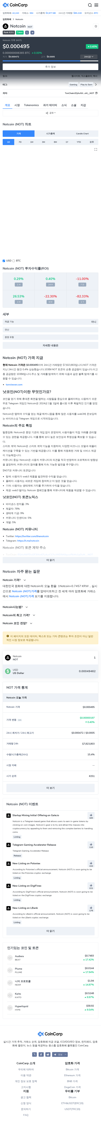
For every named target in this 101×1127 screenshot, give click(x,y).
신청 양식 (26, 1103)
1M (31, 142)
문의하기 (26, 1109)
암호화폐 (7, 19)
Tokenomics (31, 105)
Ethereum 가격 (72, 1075)
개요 (7, 105)
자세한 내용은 (50, 345)
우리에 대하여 (26, 1069)
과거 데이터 (50, 105)
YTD (79, 142)
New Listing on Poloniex (23, 863)
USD (8, 260)
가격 (19, 133)
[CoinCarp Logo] (16, 5)
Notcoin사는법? (15, 607)
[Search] (90, 5)
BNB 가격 (72, 1081)
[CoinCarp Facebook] (41, 1054)
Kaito (18, 994)
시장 (17, 105)
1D (8, 142)
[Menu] (96, 5)
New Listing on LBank (22, 908)
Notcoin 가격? (14, 580)
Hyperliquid (21, 1006)
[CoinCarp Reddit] (48, 1054)
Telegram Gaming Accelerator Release (31, 845)
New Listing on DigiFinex (23, 886)
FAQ (25, 1115)
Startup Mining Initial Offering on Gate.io (32, 815)
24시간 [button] (89, 56)
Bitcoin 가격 (72, 1069)
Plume (18, 968)
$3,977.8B (51, 13)
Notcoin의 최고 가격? (19, 615)
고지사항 (26, 1087)
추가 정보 (50, 67)
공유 (50, 112)
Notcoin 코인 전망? (17, 623)
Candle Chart (82, 133)
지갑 (83, 105)
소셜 (73, 105)
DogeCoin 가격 (72, 1087)
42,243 (15, 13)
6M (55, 142)
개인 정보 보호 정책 (26, 1081)
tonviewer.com (14, 384)
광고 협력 (26, 1097)
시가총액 (50, 133)
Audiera (19, 956)
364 (31, 13)
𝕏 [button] (27, 32)
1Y (67, 142)
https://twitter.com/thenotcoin (32, 536)
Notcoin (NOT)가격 (24, 591)
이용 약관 (26, 1075)
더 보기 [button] (50, 788)
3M (43, 142)
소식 (64, 105)
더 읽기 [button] (50, 560)
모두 (92, 142)
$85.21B (77, 13)
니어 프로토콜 (23, 981)
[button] (32, 33)
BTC (18, 260)
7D (20, 142)
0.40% (92, 46)
